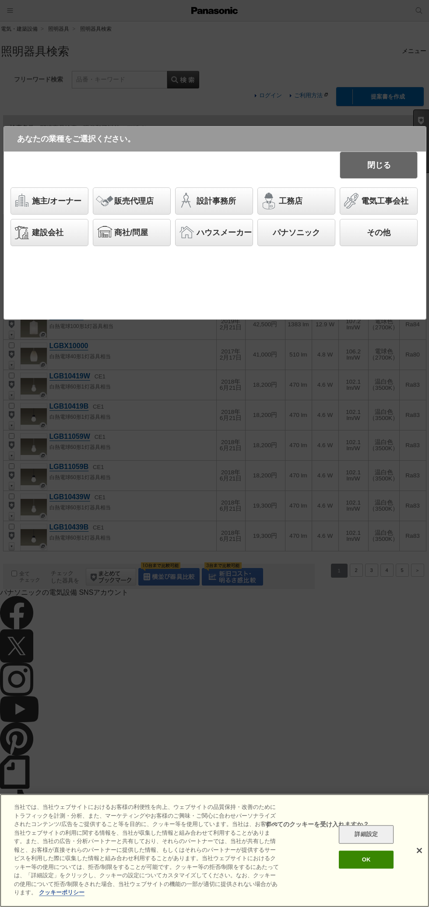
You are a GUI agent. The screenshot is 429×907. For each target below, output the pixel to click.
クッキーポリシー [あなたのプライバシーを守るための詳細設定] (61, 892)
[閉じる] (419, 850)
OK (366, 859)
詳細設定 (366, 834)
